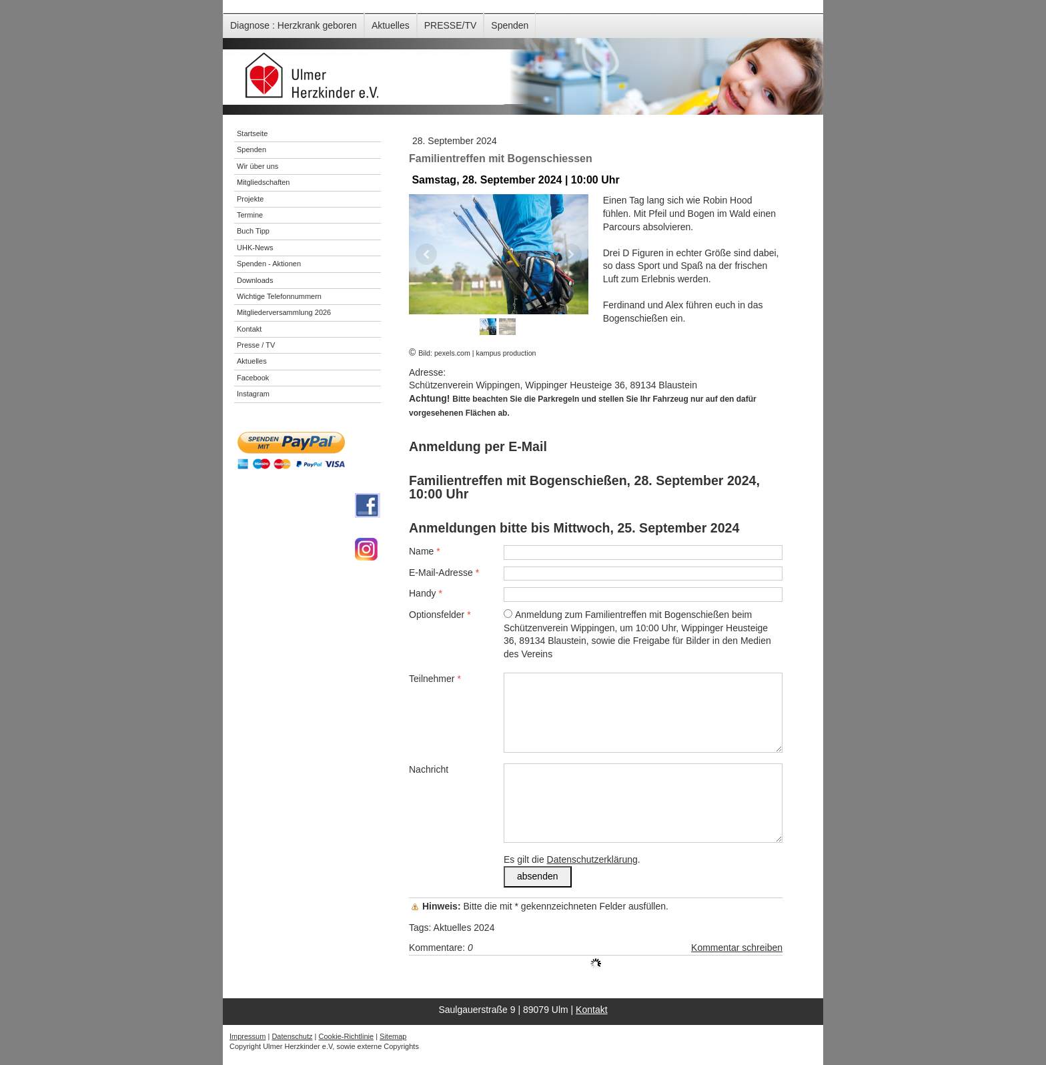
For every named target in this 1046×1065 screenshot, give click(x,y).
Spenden (509, 25)
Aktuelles (391, 25)
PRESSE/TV (450, 25)
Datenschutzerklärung (592, 859)
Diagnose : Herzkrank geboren (293, 25)
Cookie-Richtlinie (346, 1036)
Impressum (247, 1036)
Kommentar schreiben (736, 947)
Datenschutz (292, 1036)
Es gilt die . (572, 859)
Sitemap (393, 1036)
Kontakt (591, 1009)
